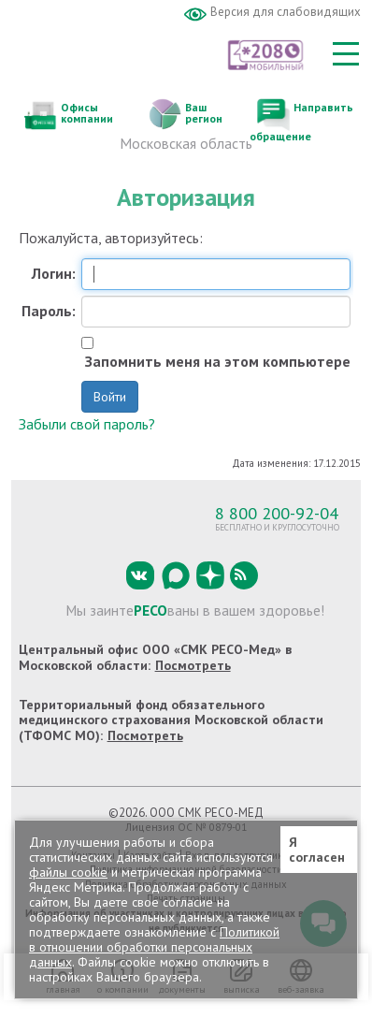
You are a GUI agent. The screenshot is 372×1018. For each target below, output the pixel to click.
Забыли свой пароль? (87, 423)
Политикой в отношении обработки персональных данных (154, 946)
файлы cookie (68, 872)
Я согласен (317, 849)
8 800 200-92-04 (276, 513)
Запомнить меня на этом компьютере (216, 362)
